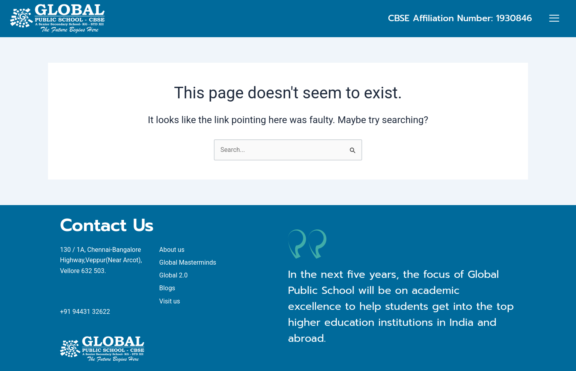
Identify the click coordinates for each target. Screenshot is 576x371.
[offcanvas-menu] (554, 19)
